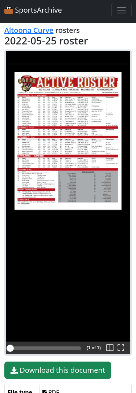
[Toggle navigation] (121, 10)
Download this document (58, 370)
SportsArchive (33, 10)
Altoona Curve (29, 30)
